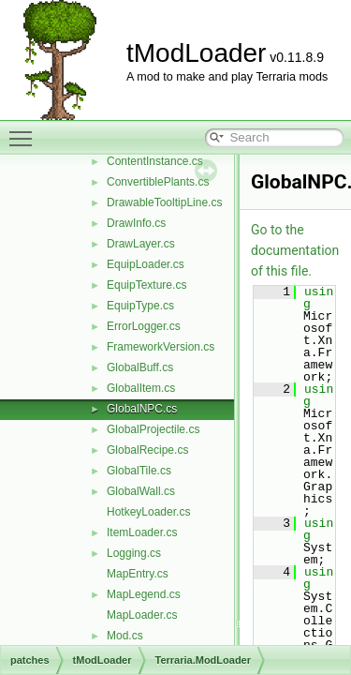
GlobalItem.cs (141, 388)
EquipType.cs (140, 305)
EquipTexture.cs (146, 285)
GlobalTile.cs (139, 470)
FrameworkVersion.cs (160, 346)
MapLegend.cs (144, 594)
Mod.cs (125, 635)
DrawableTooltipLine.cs (164, 202)
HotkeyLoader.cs (148, 511)
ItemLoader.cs (142, 532)
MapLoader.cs (142, 615)
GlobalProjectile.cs (153, 429)
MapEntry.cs (137, 573)
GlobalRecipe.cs (147, 450)
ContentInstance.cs (155, 161)
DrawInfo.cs (136, 223)
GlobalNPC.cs (142, 408)
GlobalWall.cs (141, 491)
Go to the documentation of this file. (295, 250)
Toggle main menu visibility (25, 130)
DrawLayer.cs (141, 243)
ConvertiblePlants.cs (158, 181)
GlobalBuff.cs (140, 367)
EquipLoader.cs (145, 264)
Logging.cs (134, 553)
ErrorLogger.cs (144, 326)
